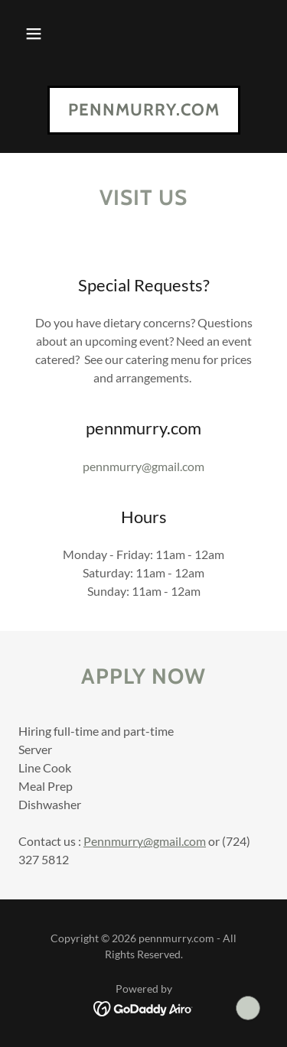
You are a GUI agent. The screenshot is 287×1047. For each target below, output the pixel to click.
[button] (33, 33)
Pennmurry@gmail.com (144, 841)
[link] (144, 110)
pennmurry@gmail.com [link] (143, 466)
